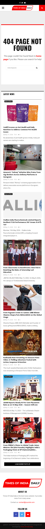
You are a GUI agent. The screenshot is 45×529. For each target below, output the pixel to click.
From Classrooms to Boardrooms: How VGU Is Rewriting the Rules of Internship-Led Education (21, 270)
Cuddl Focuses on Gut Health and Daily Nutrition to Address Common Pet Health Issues (20, 130)
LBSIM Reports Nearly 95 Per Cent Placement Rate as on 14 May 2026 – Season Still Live (21, 404)
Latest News (8, 94)
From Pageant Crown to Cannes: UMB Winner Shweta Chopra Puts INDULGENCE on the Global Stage (22, 315)
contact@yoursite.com (27, 502)
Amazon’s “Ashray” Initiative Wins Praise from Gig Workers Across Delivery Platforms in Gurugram (22, 175)
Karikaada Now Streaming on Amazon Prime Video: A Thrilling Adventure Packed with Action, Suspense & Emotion (21, 360)
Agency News (8, 101)
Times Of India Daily (27, 527)
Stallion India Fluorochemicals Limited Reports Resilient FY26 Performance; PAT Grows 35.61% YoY (22, 222)
